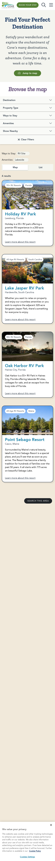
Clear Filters (27, 139)
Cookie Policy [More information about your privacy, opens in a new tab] (35, 855)
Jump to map (27, 73)
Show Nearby (10, 131)
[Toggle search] (44, 5)
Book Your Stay (28, 5)
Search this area (38, 500)
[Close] (51, 829)
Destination (9, 100)
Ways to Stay (10, 115)
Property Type (10, 107)
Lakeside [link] (19, 159)
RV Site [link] (21, 153)
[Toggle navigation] (51, 5)
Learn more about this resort (20, 241)
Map (15, 167)
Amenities (8, 123)
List (40, 167)
